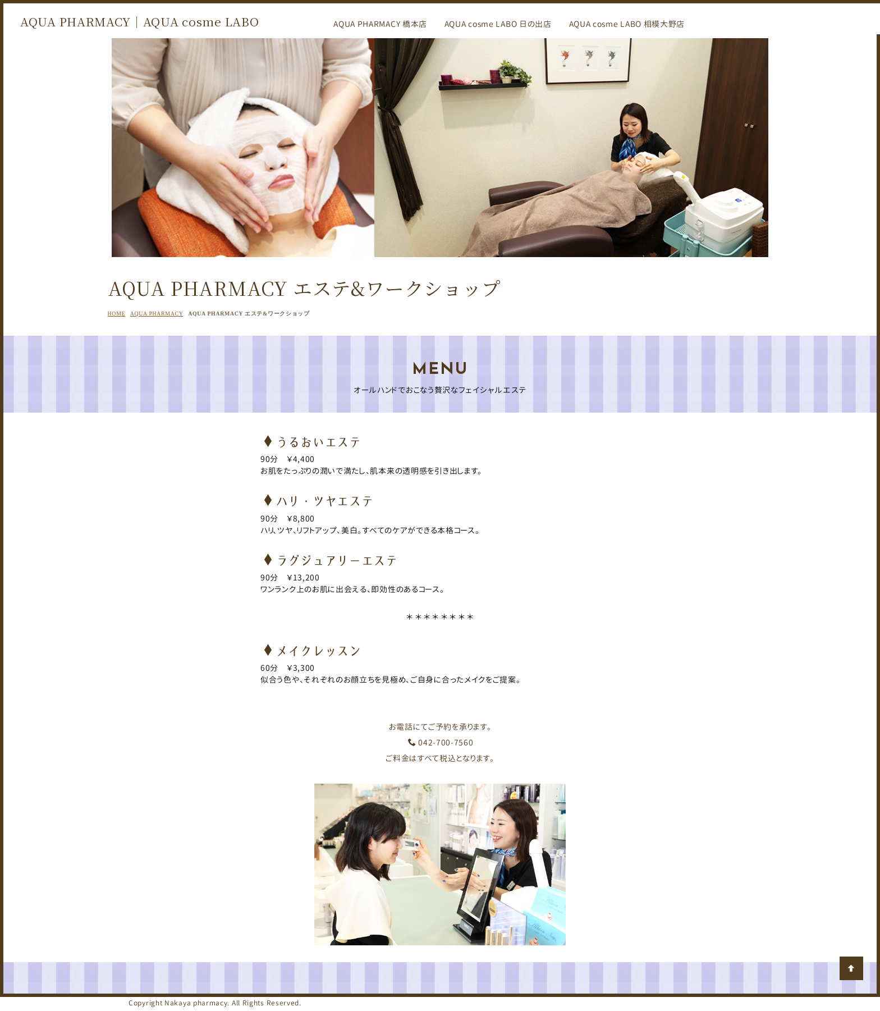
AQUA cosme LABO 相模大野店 (627, 24)
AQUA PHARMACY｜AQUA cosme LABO (139, 21)
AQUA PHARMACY (156, 313)
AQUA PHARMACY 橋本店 (380, 24)
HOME (117, 313)
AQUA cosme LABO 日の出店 (498, 24)
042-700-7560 (440, 742)
